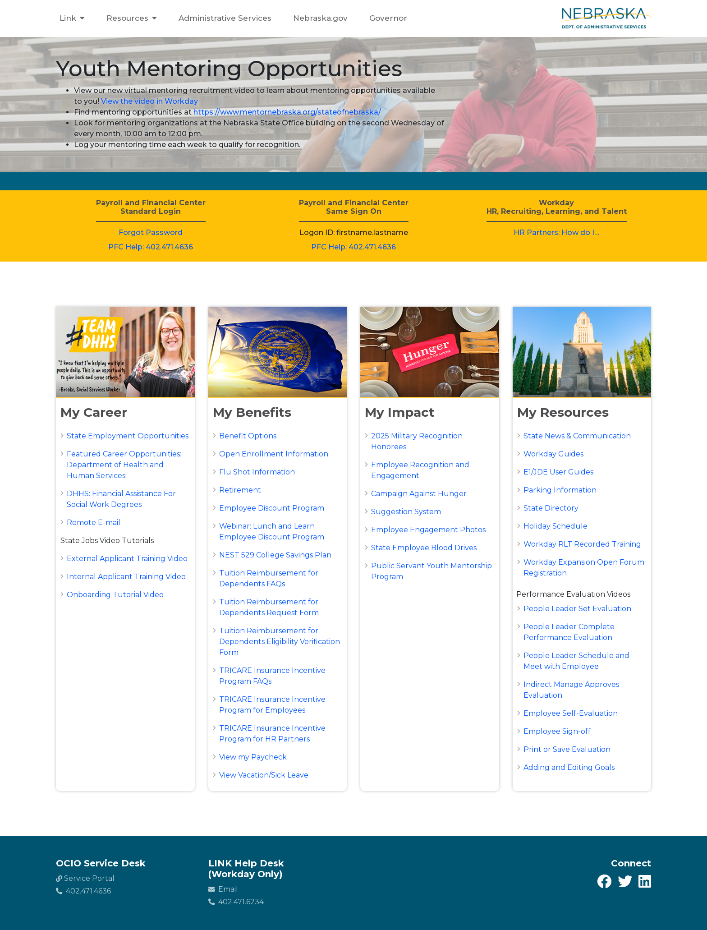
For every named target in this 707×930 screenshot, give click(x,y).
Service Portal (85, 878)
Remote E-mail (93, 522)
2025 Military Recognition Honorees (417, 441)
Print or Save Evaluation (567, 749)
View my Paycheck (253, 757)
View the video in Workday (149, 101)
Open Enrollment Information (273, 454)
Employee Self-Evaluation (570, 713)
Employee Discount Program (271, 508)
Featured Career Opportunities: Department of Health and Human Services (124, 465)
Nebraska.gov (320, 18)
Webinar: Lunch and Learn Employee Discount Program (271, 531)
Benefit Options (247, 436)
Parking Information (560, 490)
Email (223, 889)
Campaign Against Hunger (419, 493)
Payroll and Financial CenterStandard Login (151, 207)
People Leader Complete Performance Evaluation (569, 632)
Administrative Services (225, 18)
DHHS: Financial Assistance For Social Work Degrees (121, 499)
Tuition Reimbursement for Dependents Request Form (269, 607)
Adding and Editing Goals (569, 767)
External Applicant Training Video (127, 558)
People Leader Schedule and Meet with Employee (576, 661)
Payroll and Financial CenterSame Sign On (354, 207)
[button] (125, 412)
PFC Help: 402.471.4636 (150, 247)
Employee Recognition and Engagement (420, 470)
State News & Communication (577, 436)
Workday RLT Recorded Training (582, 544)
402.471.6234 (236, 902)
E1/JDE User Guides (558, 472)
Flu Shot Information (257, 472)
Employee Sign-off (557, 731)
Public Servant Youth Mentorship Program (431, 571)
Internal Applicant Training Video (126, 576)
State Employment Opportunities (127, 436)
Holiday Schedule (555, 526)
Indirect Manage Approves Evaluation (571, 690)
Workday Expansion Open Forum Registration (583, 567)
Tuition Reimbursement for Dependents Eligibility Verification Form (279, 641)
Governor (388, 18)
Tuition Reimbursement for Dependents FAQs (268, 578)
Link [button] (72, 18)
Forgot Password (151, 232)
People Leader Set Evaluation (577, 608)
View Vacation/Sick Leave (263, 775)
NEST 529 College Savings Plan (275, 555)
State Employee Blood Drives (424, 547)
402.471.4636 (83, 891)
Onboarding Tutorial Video (115, 594)
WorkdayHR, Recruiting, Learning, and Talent (557, 207)
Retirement (240, 490)
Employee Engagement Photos (428, 529)
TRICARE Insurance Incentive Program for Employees (272, 704)
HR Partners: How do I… (556, 232)
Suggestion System (406, 511)
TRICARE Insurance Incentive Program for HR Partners (272, 733)
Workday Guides (553, 454)
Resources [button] (131, 18)
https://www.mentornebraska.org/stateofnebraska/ (287, 112)
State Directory (550, 508)
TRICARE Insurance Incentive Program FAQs (272, 676)
